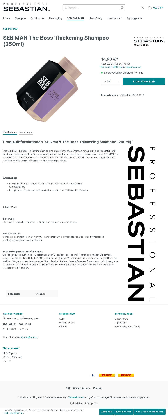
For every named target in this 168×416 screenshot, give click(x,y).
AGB (61, 318)
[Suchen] (121, 7)
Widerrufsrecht (67, 322)
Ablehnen (106, 411)
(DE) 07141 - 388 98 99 (17, 324)
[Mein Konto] (142, 7)
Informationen (124, 313)
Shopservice (67, 313)
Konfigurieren (124, 411)
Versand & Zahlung (12, 357)
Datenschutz (121, 318)
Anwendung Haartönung (127, 326)
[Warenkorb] (155, 7)
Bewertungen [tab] (26, 132)
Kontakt (63, 326)
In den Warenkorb (144, 81)
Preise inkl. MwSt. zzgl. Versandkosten (121, 67)
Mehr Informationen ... (14, 413)
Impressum (120, 322)
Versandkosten (76, 397)
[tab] (10, 132)
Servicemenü (11, 348)
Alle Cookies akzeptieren (149, 411)
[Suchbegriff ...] (90, 7)
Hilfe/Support (10, 353)
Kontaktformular (29, 337)
